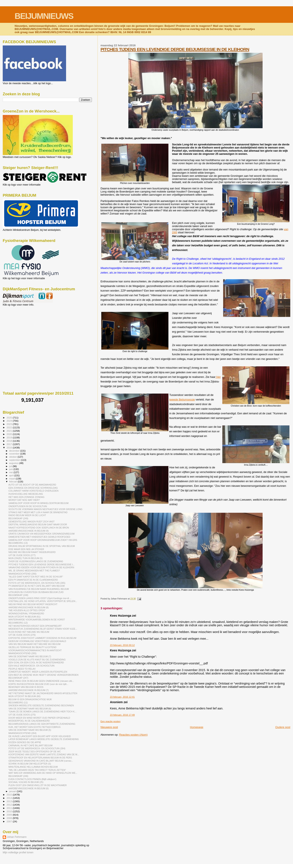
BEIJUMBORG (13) (18, 543)
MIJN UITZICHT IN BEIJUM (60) (24, 696)
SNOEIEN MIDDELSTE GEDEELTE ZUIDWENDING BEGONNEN (41, 705)
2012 (10, 804)
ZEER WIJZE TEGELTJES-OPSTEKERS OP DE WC (34, 751)
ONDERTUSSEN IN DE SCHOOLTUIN (27, 506)
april (11, 475)
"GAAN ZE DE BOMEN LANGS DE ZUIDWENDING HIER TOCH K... (42, 711)
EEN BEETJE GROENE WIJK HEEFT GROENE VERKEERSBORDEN (43, 675)
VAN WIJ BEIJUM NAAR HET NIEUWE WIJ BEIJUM (34, 644)
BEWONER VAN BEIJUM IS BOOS (25, 687)
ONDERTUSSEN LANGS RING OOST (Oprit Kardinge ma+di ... (39, 598)
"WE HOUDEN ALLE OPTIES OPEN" (26, 610)
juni (11, 469)
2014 (10, 798)
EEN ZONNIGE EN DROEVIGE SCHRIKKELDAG (33, 488)
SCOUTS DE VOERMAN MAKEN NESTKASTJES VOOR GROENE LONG (45, 509)
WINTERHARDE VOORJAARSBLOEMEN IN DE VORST (36, 619)
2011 (10, 808)
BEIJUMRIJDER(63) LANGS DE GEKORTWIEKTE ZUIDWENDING (41, 724)
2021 (10, 430)
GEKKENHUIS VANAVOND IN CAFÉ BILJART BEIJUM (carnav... (40, 760)
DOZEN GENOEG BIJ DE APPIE (24, 742)
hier (218, 376)
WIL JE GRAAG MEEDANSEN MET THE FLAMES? (34, 570)
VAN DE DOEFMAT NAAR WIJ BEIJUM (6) (29, 708)
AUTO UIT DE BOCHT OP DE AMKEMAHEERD (32, 484)
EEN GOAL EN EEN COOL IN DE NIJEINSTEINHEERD (36, 662)
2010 (10, 811)
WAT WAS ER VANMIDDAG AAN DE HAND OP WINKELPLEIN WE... (42, 773)
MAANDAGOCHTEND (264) (22, 733)
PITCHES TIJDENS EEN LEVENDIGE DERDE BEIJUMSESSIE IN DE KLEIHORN (174, 49)
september (15, 460)
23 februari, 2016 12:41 (122, 697)
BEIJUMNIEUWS (44, 16)
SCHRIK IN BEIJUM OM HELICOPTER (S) (29, 763)
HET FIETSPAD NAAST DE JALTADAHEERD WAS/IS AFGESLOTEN (42, 693)
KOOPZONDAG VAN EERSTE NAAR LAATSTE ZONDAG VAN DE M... (43, 754)
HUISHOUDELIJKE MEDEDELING (25, 494)
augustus (14, 463)
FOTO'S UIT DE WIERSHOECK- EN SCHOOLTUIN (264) (36, 748)
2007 (10, 821)
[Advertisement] (21, 329)
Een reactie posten (110, 721)
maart (12, 478)
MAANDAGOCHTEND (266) (22, 573)
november (14, 453)
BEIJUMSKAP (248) (18, 595)
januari (13, 791)
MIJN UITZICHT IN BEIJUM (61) (24, 616)
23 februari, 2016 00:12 (122, 645)
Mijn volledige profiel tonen (18, 852)
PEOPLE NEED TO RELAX (22, 669)
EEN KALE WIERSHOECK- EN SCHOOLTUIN (31, 665)
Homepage (196, 727)
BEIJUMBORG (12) (18, 622)
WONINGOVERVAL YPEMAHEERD (26, 613)
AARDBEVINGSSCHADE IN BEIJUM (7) (28, 690)
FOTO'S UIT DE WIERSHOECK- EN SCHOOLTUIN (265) (36, 583)
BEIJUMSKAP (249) (18, 518)
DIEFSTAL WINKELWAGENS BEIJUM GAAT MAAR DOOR (37, 524)
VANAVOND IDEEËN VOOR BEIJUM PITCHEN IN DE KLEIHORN (41, 567)
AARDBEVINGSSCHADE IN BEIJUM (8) (28, 607)
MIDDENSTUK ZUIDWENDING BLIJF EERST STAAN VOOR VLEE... (42, 629)
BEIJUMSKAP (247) (18, 678)
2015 (10, 794)
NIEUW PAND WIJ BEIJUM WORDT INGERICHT (32, 604)
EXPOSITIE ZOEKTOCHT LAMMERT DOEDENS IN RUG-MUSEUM (42, 638)
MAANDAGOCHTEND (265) (22, 653)
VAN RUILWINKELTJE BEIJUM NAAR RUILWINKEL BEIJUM (38, 589)
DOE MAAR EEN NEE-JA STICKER (26, 549)
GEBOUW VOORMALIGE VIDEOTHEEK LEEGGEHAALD (37, 641)
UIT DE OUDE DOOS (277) (22, 555)
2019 (10, 437)
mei (11, 472)
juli (11, 466)
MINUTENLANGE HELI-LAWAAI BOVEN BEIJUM (33, 767)
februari (13, 481)
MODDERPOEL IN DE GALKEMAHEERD (29, 720)
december (14, 450)
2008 (10, 818)
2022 (10, 427)
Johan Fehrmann (16, 837)
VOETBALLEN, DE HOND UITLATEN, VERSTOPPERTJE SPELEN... (42, 601)
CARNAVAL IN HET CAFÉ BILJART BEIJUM (30, 745)
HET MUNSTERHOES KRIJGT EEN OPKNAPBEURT (35, 626)
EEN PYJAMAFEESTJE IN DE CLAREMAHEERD (33, 580)
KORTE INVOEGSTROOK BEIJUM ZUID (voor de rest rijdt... (38, 684)
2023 (10, 424)
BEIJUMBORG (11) (18, 702)
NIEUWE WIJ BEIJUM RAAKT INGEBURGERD (32, 552)
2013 (10, 801)
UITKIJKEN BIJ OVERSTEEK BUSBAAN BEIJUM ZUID (36, 592)
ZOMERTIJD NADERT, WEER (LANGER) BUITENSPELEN (37, 671)
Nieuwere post (109, 727)
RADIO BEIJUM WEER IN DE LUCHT (27, 515)
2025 (10, 417)
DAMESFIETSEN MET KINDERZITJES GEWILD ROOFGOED (39, 537)
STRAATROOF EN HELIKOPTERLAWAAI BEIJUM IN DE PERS (40, 757)
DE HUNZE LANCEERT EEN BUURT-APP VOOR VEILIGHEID (39, 736)
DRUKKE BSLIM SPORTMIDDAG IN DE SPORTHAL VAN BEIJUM (41, 546)
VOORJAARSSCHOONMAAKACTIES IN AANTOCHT (35, 650)
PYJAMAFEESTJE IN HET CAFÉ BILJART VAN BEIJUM (36, 586)
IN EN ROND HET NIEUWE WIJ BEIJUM (28, 632)
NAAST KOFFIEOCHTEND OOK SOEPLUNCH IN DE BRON (38, 527)
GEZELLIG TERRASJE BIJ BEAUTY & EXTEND (32, 647)
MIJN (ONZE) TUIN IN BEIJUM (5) (25, 558)
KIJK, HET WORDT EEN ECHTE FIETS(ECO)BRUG (34, 727)
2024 (10, 420)
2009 (10, 814)
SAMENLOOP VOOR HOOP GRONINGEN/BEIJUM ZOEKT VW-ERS (42, 540)
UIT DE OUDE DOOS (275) (22, 714)
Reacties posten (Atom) (133, 734)
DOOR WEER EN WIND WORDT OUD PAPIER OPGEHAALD (39, 718)
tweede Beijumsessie (182, 399)
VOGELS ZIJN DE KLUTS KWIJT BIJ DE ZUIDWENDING (37, 659)
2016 (10, 447)
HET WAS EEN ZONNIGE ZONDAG (26, 497)
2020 (10, 434)
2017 (10, 444)
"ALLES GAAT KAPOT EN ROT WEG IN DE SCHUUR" (35, 576)
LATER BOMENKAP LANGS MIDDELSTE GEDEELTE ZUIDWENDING (43, 739)
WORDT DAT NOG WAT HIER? (24, 500)
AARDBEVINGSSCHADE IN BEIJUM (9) (28, 531)
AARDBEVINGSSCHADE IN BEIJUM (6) (28, 788)
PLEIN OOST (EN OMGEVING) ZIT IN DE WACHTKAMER (37, 785)
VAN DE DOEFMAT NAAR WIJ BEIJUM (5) (29, 730)
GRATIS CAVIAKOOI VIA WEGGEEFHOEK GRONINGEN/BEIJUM (41, 533)
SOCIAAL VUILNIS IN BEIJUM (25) (25, 782)
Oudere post (282, 727)
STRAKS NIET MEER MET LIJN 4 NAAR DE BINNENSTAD (38, 512)
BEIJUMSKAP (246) (18, 776)
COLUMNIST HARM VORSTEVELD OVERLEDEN (33, 490)
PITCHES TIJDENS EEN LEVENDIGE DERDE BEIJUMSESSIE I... (41, 564)
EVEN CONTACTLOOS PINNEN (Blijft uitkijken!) (32, 779)
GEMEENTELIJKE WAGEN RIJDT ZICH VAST (31, 521)
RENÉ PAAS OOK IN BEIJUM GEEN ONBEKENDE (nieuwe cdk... (41, 681)
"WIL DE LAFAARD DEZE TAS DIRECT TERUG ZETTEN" (37, 770)
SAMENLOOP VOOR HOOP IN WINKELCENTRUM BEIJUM (38, 503)
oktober (13, 457)
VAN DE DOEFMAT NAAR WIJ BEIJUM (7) (29, 656)
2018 (10, 440)
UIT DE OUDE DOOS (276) (22, 635)
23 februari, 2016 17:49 (122, 715)
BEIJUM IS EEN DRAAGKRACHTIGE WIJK (30, 699)
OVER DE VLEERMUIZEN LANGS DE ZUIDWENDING (35, 561)
